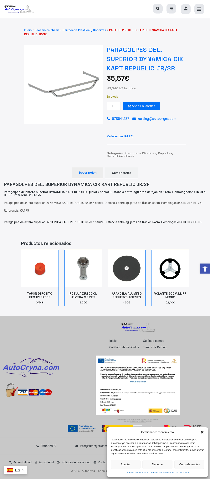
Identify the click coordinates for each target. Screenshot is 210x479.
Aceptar (126, 464)
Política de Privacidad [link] (162, 472)
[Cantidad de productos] (114, 106)
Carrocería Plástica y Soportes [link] (84, 30)
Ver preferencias (189, 464)
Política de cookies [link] (137, 472)
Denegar (157, 464)
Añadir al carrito (141, 106)
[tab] (87, 172)
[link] (205, 269)
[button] (202, 432)
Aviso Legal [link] (182, 472)
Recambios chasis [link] (47, 30)
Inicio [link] (28, 30)
